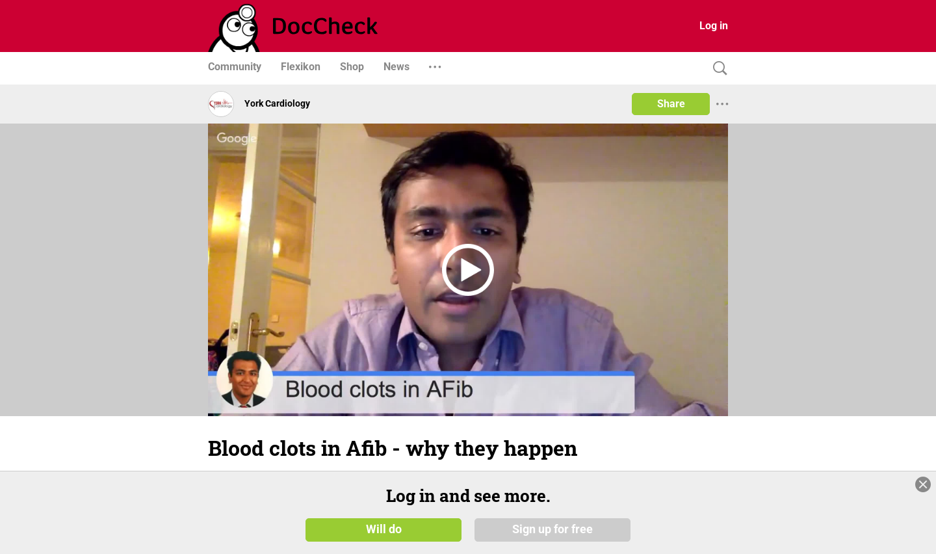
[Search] (717, 68)
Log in (713, 26)
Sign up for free (552, 529)
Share (671, 104)
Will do (384, 529)
